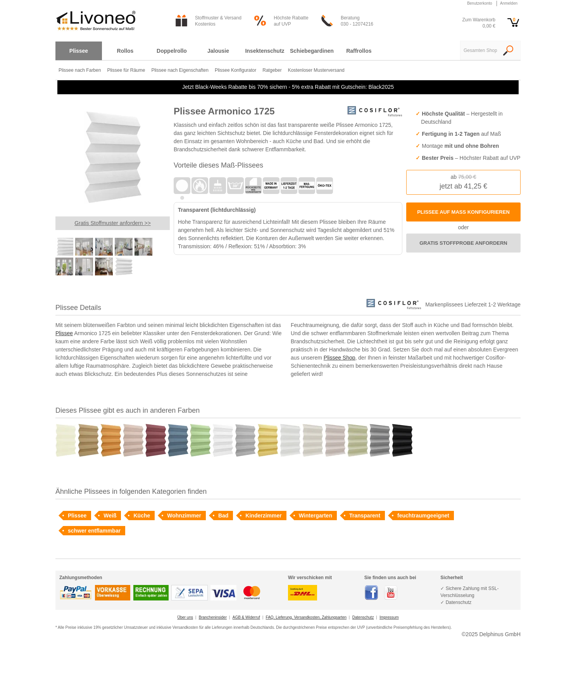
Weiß (109, 515)
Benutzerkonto (479, 3)
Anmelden (508, 3)
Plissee (64, 333)
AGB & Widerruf (246, 617)
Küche (141, 515)
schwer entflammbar (94, 531)
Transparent (364, 515)
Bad (223, 515)
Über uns (185, 617)
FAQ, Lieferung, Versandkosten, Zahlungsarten (306, 617)
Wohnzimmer (184, 515)
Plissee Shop (339, 358)
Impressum (388, 617)
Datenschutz (363, 617)
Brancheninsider (213, 617)
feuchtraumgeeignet (423, 515)
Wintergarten (315, 515)
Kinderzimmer (263, 515)
